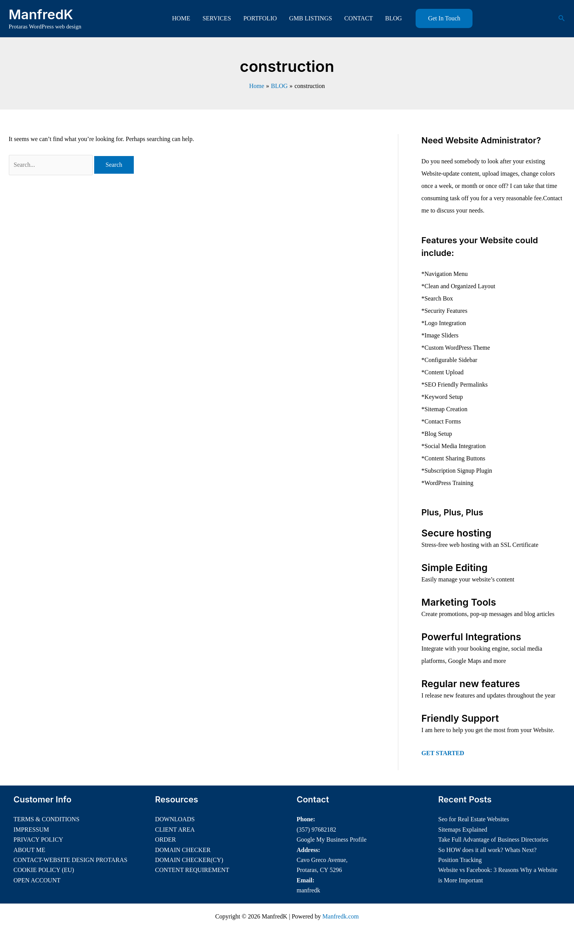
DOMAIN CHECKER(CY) (189, 860)
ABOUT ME (29, 850)
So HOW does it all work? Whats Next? (487, 850)
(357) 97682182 (316, 829)
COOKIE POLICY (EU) (43, 870)
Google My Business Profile (332, 839)
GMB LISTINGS (310, 18)
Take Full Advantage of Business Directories (493, 839)
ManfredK (41, 14)
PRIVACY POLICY (38, 839)
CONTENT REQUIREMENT (192, 870)
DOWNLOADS (175, 819)
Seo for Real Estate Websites (473, 819)
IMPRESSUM (31, 829)
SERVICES (217, 18)
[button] (444, 18)
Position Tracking (460, 860)
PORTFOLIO (260, 18)
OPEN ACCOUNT (36, 880)
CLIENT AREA (175, 829)
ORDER (165, 839)
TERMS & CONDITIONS (46, 819)
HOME (181, 18)
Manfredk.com (341, 916)
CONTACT (358, 18)
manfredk (308, 890)
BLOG (393, 18)
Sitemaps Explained (462, 829)
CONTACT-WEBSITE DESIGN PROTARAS (70, 860)
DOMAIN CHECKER (182, 850)
